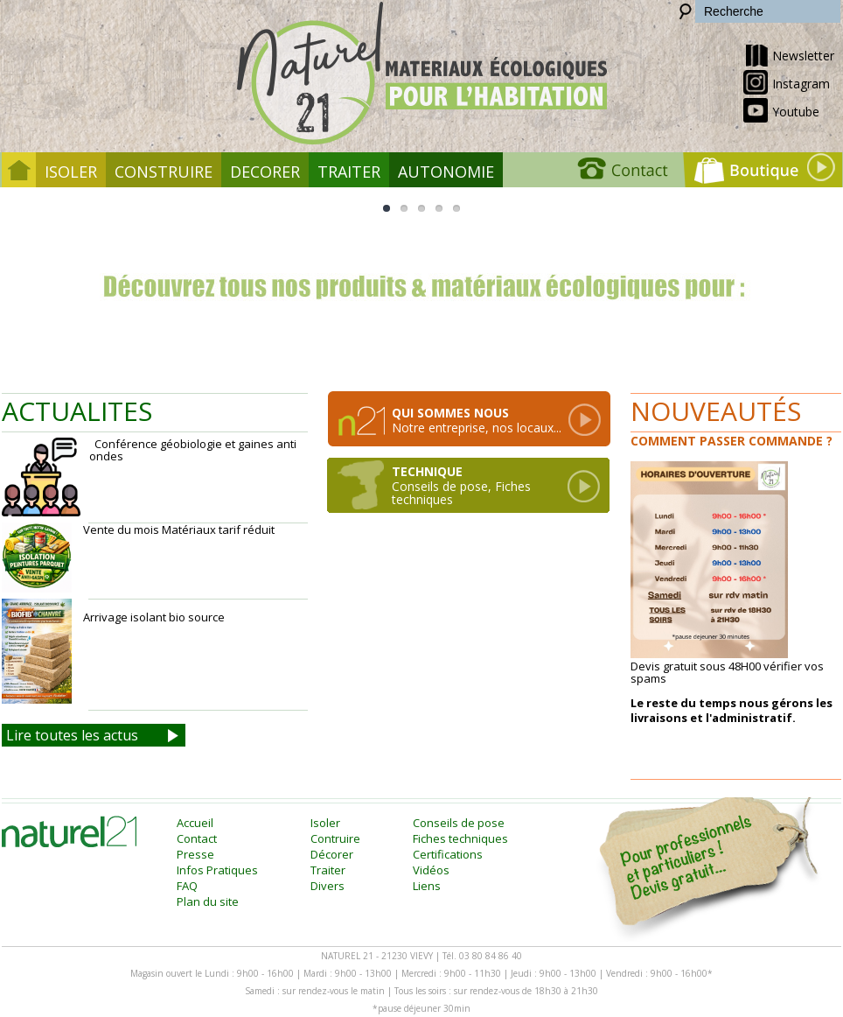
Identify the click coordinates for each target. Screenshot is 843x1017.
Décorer (331, 854)
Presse (195, 854)
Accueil (195, 823)
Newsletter (788, 54)
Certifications (448, 854)
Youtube (781, 110)
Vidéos (431, 870)
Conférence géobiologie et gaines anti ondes (149, 477)
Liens (427, 886)
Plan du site (208, 901)
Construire (163, 171)
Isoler (71, 171)
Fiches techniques (460, 838)
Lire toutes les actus (72, 735)
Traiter (348, 171)
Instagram (786, 82)
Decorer (265, 171)
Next (791, 287)
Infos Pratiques (217, 870)
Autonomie (446, 171)
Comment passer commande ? (732, 440)
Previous (52, 287)
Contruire (335, 838)
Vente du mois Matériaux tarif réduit (138, 558)
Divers (327, 886)
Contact (197, 838)
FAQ (187, 886)
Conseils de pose (459, 823)
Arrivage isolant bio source (114, 651)
